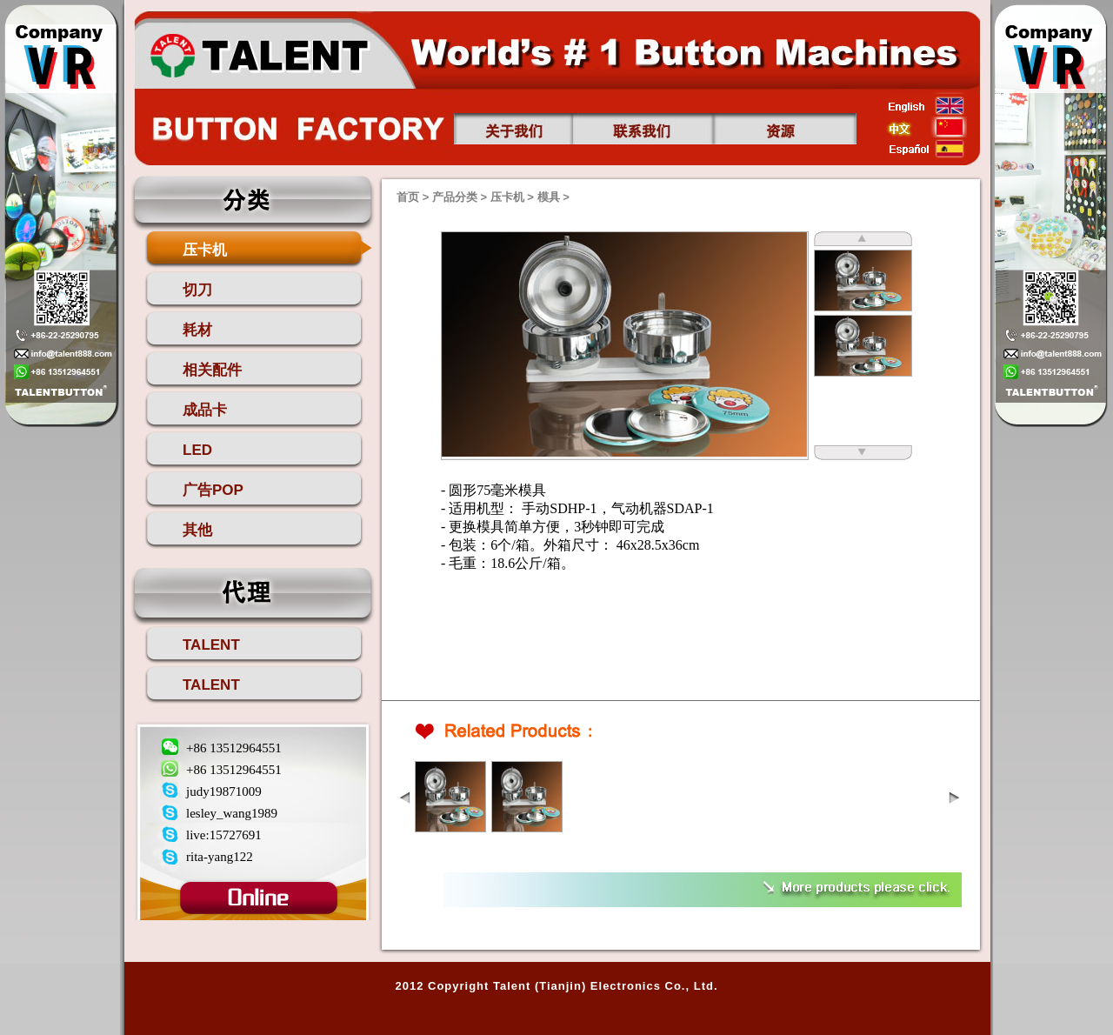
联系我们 (643, 128)
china (926, 127)
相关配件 (212, 370)
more (852, 888)
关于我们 (513, 128)
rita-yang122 (219, 857)
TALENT (211, 645)
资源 (785, 128)
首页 (258, 53)
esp (926, 148)
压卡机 (205, 250)
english (926, 105)
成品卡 (205, 410)
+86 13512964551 (234, 748)
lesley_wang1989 (231, 813)
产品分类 (454, 197)
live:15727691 (224, 835)
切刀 (197, 290)
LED (197, 450)
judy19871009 (224, 791)
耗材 (197, 330)
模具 (548, 197)
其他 (197, 530)
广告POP (213, 490)
